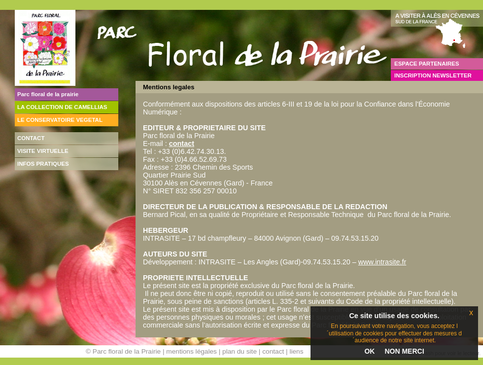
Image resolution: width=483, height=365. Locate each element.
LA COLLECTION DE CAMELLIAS (62, 107)
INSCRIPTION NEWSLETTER (433, 75)
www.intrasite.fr (382, 262)
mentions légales (191, 351)
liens (296, 351)
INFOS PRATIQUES (43, 164)
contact (181, 143)
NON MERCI (404, 351)
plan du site (239, 351)
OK (369, 351)
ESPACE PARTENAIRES (426, 64)
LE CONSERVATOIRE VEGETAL (60, 120)
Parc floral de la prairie (47, 94)
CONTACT (30, 138)
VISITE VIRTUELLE (43, 151)
